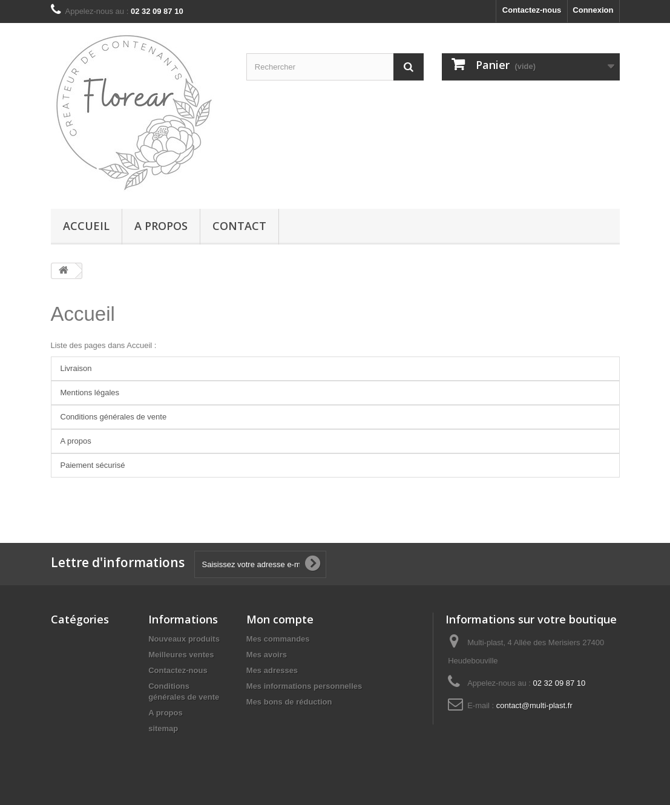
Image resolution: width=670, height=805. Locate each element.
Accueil (86, 225)
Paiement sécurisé (93, 465)
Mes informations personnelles (304, 686)
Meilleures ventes (181, 654)
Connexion (593, 10)
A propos (161, 225)
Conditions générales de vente (114, 416)
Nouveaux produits (184, 638)
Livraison (76, 368)
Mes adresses (272, 670)
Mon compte (280, 619)
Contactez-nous (532, 10)
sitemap (163, 728)
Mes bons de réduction (289, 701)
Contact (239, 225)
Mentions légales (90, 392)
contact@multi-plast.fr (534, 705)
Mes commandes (278, 638)
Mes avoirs (266, 654)
